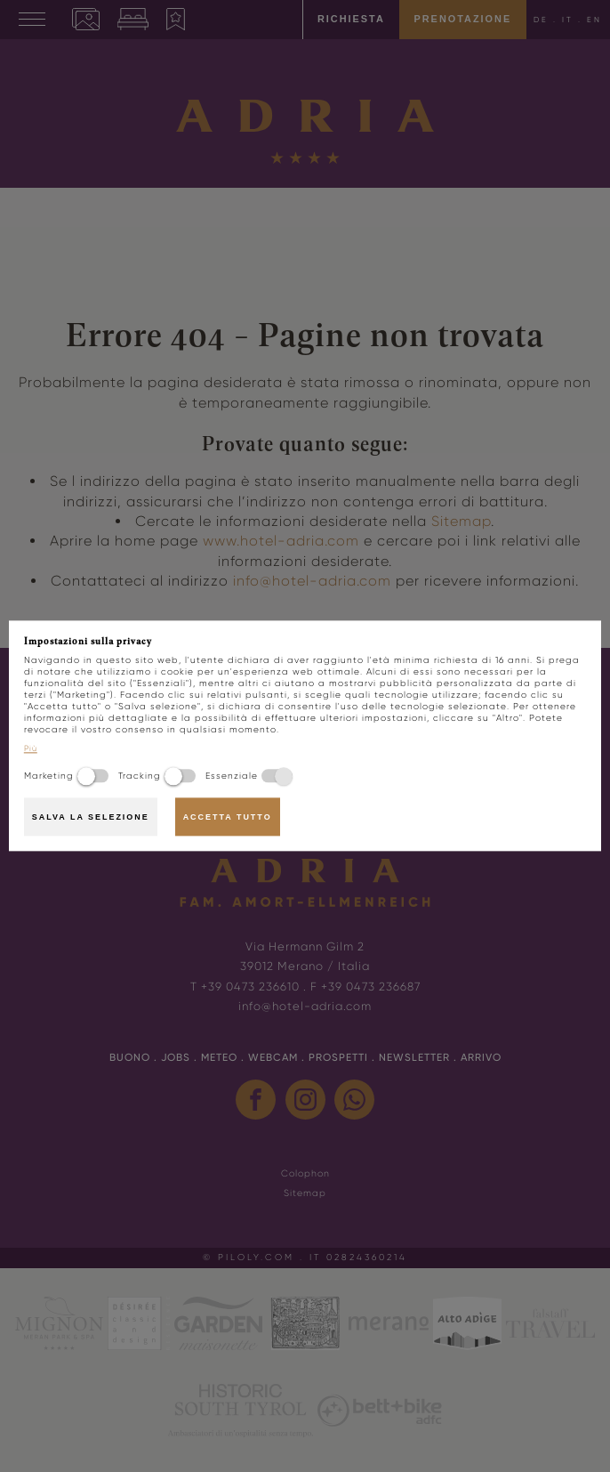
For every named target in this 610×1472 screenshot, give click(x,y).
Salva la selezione (90, 817)
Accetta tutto (227, 817)
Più (30, 749)
